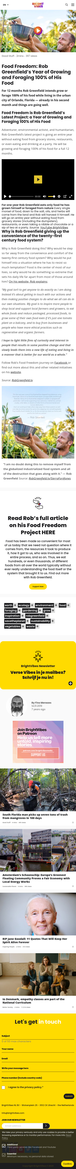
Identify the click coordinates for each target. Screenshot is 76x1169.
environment (44, 605)
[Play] (5, 196)
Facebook (61, 363)
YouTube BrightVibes (54, 228)
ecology (23, 605)
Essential (11, 1153)
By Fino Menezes (41, 702)
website (15, 372)
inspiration (12, 616)
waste (30, 626)
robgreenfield (35, 616)
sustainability (40, 621)
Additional (12, 1144)
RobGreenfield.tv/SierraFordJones (50, 478)
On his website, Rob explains (28, 281)
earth (8, 605)
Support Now (38, 586)
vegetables (12, 626)
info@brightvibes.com (13, 1113)
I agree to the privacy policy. (25, 1087)
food (62, 605)
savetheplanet (15, 621)
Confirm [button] (67, 1163)
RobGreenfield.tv (22, 380)
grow (46, 610)
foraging (11, 610)
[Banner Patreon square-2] (38, 742)
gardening (30, 610)
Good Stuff (8, 56)
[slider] (21, 196)
